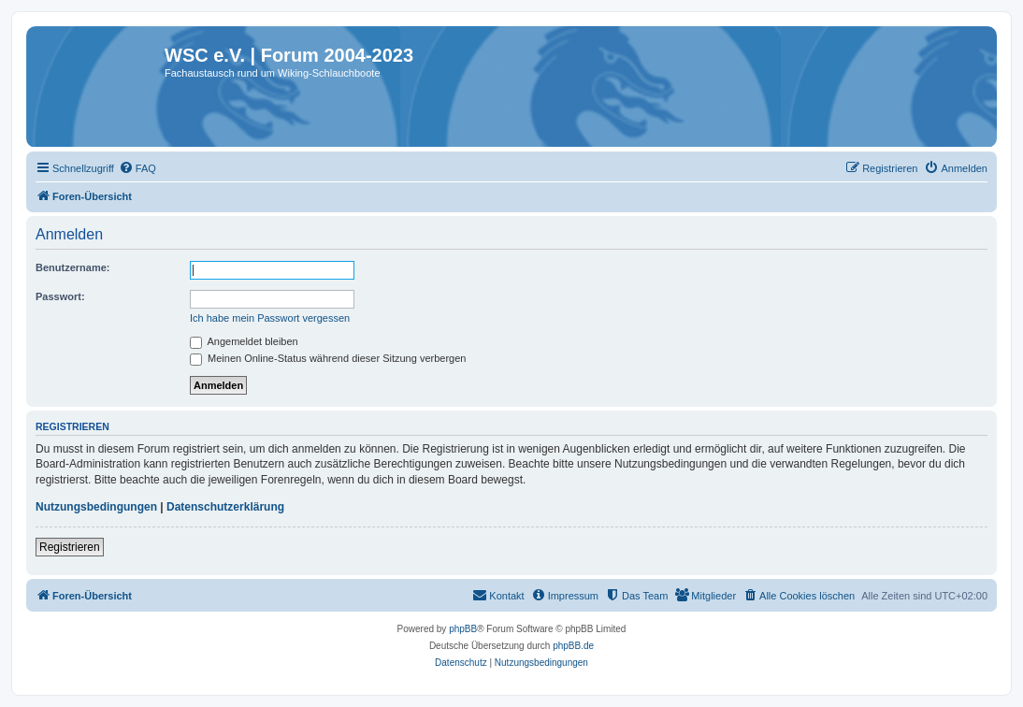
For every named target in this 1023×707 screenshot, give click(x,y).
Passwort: (60, 296)
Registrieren (69, 547)
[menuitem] (137, 168)
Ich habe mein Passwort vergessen (270, 318)
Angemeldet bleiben (244, 341)
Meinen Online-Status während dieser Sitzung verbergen (328, 358)
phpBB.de (573, 646)
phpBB (463, 629)
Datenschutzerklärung (225, 506)
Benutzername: (72, 267)
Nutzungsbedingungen (96, 506)
